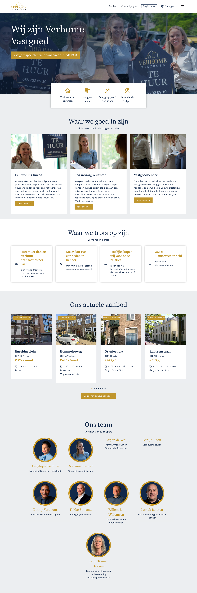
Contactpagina (129, 6)
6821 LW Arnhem (68, 356)
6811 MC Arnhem (157, 356)
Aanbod (113, 6)
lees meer (23, 203)
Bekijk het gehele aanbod (97, 396)
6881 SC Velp (111, 356)
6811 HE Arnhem (22, 356)
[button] (91, 388)
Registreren (149, 6)
